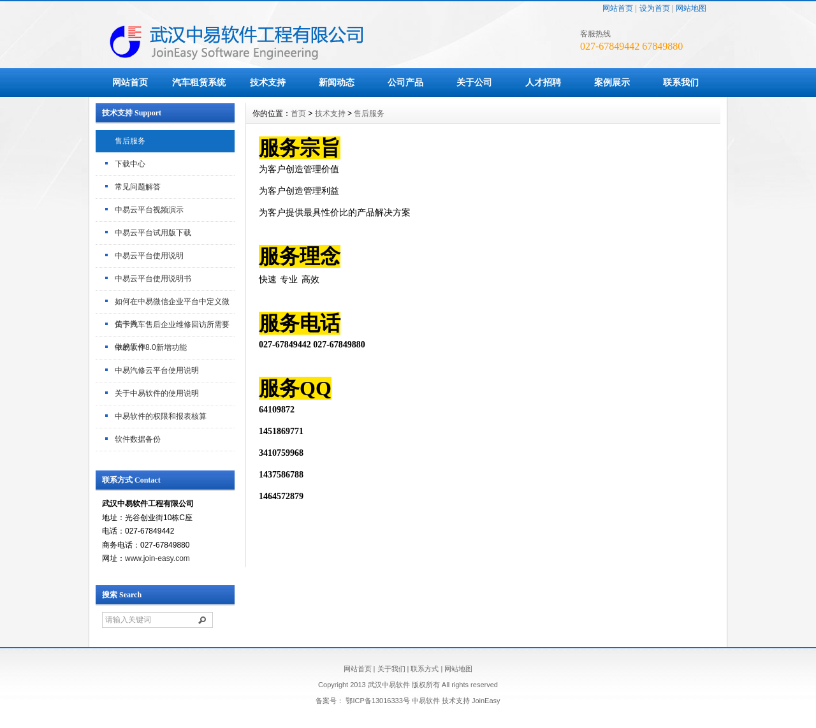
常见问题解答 (138, 186)
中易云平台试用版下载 (153, 232)
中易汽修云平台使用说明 (157, 370)
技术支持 (268, 82)
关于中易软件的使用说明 (157, 393)
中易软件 (426, 700)
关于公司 (474, 82)
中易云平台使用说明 (149, 255)
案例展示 (612, 82)
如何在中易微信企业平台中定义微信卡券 (172, 305)
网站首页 (617, 8)
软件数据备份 (138, 439)
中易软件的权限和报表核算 (161, 416)
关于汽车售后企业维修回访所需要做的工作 (172, 328)
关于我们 (391, 669)
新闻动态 (336, 82)
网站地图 (691, 8)
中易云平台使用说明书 (153, 278)
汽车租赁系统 (199, 82)
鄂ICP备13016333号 (377, 700)
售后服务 (130, 140)
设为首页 (654, 8)
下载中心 (130, 163)
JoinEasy (486, 700)
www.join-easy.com (157, 558)
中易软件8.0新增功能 (151, 347)
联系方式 (425, 669)
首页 (298, 113)
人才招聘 (543, 82)
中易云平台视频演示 (149, 209)
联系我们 (681, 82)
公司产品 (405, 82)
